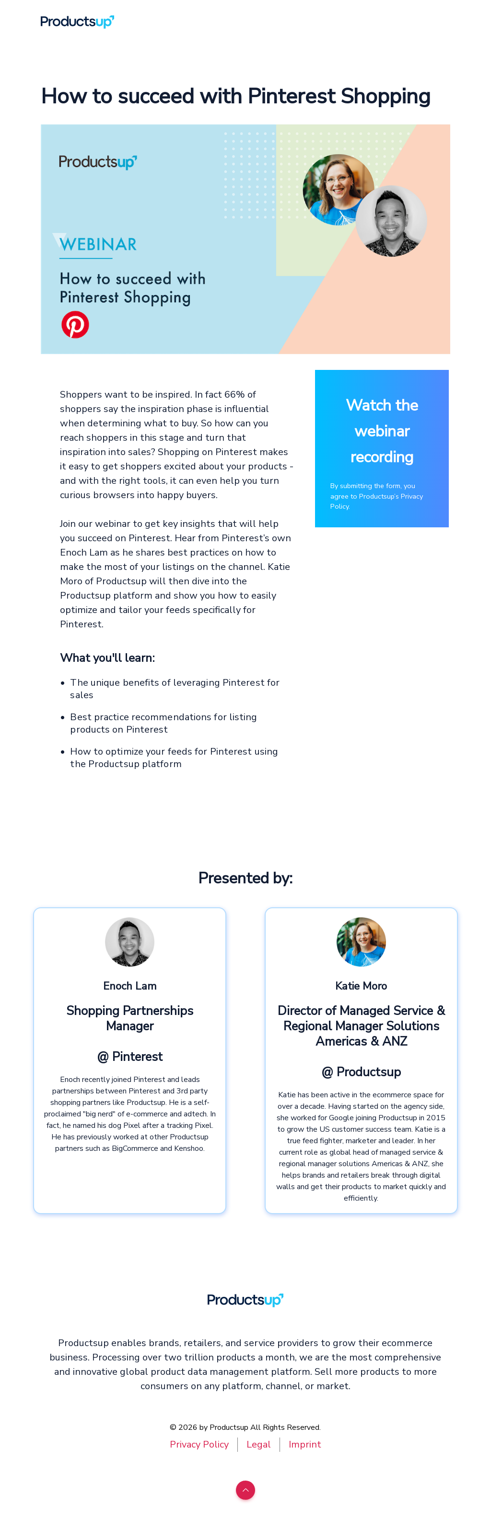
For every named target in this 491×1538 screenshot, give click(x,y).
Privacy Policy (199, 1444)
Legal (258, 1444)
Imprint (305, 1444)
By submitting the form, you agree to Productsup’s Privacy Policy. (376, 496)
